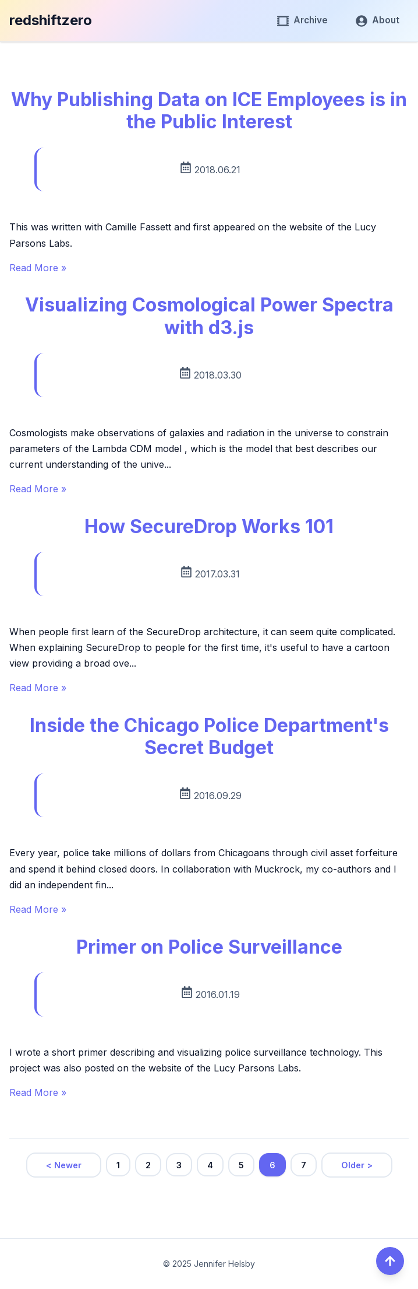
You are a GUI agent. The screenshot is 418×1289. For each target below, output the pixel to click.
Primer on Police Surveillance (209, 947)
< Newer (64, 1165)
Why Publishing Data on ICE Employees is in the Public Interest (209, 110)
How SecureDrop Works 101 (209, 526)
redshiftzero (50, 20)
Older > (357, 1165)
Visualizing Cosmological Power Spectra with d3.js (209, 315)
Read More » (37, 268)
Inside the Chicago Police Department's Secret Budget (209, 736)
